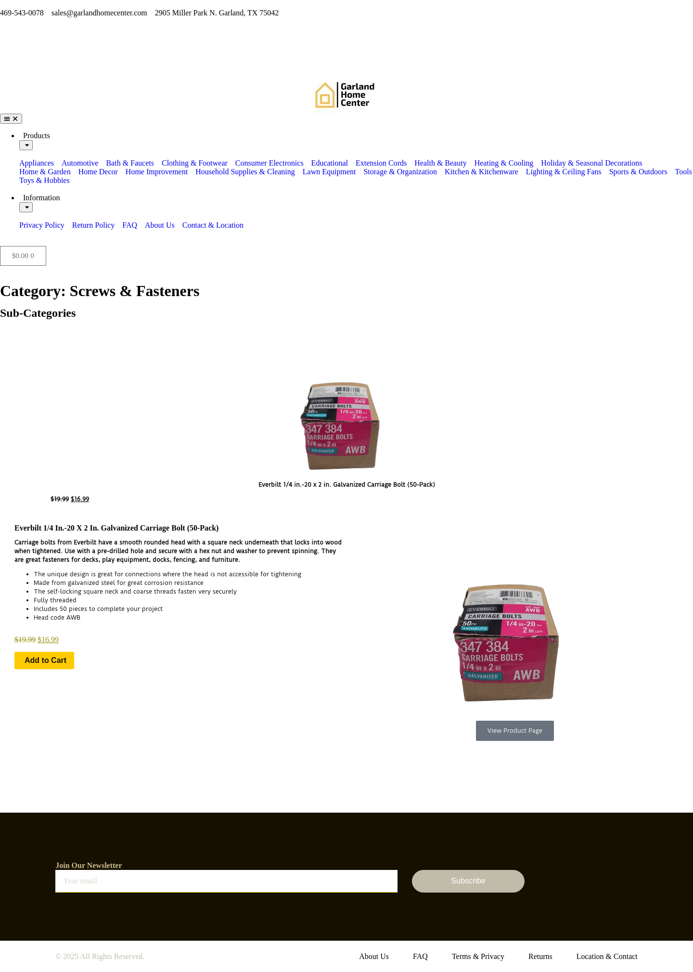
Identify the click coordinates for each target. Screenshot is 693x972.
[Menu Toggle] (11, 119)
